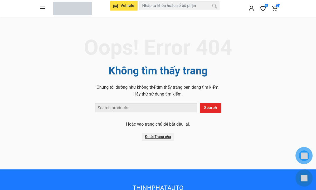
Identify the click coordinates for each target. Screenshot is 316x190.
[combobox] (179, 5)
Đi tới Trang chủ (158, 137)
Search (210, 107)
